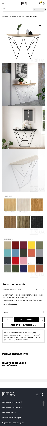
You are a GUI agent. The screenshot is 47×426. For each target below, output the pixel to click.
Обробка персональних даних (13, 423)
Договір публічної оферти (11, 418)
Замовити (26, 319)
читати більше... (9, 304)
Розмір (5, 312)
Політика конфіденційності (11, 402)
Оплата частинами (23, 325)
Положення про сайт (9, 412)
